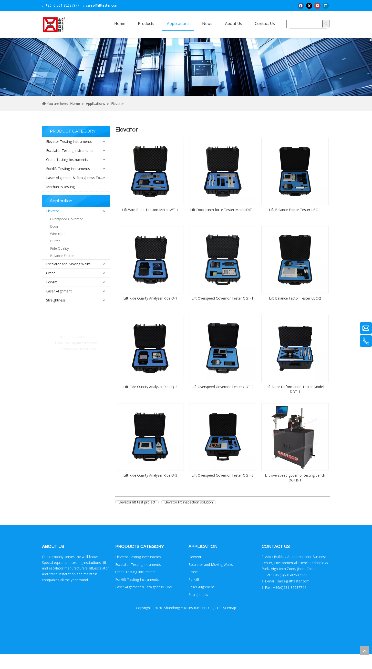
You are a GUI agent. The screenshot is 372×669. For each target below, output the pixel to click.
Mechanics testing (60, 186)
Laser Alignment (59, 291)
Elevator (52, 211)
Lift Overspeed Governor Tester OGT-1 (222, 298)
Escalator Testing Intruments (138, 564)
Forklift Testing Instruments (68, 168)
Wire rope (57, 233)
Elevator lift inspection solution (188, 502)
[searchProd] (304, 24)
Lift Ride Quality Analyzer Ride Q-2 (150, 386)
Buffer (55, 241)
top (364, 650)
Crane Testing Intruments (135, 571)
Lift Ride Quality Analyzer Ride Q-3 (150, 475)
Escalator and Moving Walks (68, 264)
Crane (50, 273)
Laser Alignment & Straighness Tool (74, 177)
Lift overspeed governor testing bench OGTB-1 (295, 477)
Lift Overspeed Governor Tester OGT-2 (222, 386)
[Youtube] (317, 5)
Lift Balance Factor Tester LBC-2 (295, 298)
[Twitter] (309, 5)
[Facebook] (301, 5)
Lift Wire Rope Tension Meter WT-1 (150, 209)
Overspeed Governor (66, 219)
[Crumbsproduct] (186, 67)
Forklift (51, 282)
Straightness (56, 300)
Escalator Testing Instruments (69, 150)
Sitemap (229, 607)
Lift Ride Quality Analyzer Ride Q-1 (150, 298)
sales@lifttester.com (81, 343)
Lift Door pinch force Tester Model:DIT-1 (222, 209)
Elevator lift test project (136, 502)
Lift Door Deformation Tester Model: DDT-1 (295, 389)
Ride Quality (59, 248)
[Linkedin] (326, 5)
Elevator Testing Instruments (69, 141)
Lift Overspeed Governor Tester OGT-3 (222, 475)
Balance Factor (62, 255)
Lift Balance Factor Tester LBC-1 (295, 209)
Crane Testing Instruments (67, 159)
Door (54, 226)
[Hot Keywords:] (326, 23)
